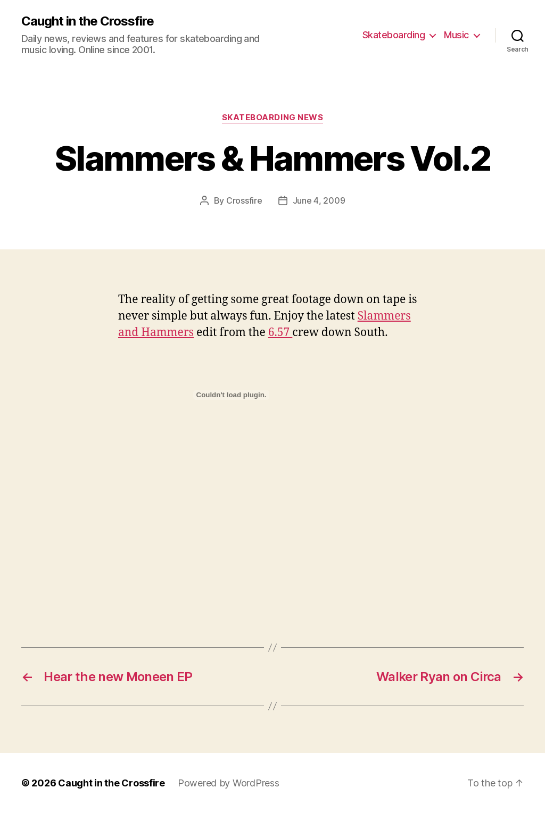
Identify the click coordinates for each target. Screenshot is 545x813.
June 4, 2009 (319, 200)
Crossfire (244, 200)
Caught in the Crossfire (87, 21)
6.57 (280, 332)
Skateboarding (393, 34)
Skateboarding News (273, 117)
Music (456, 34)
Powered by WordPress (228, 783)
